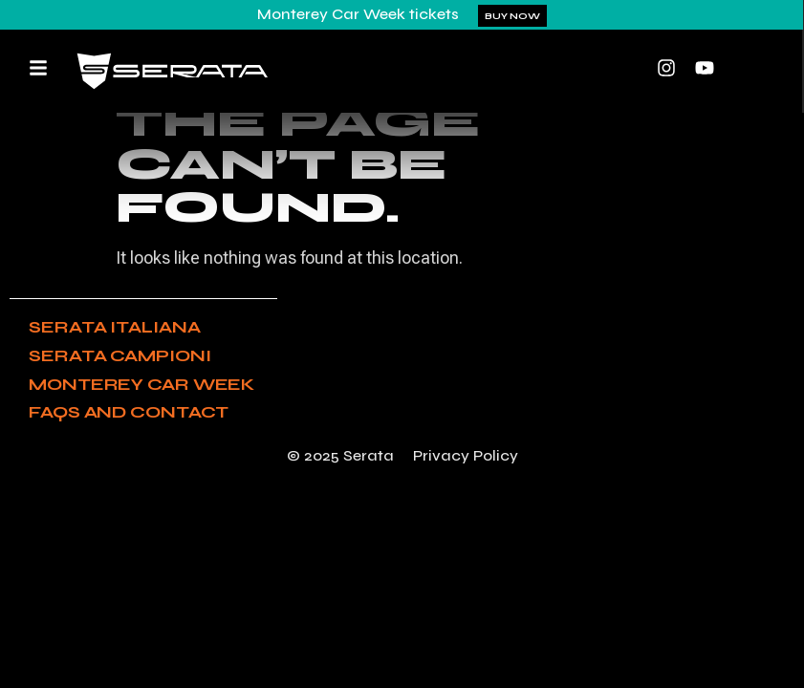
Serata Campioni (120, 355)
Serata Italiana (115, 326)
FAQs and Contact (128, 411)
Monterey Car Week (141, 384)
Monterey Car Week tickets (358, 14)
